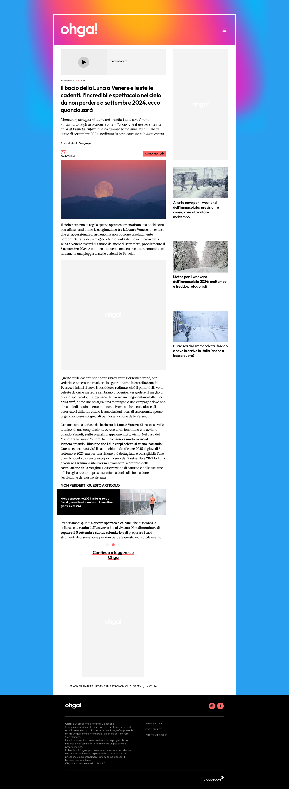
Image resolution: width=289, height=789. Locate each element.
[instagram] (212, 706)
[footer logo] (99, 706)
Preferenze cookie (156, 735)
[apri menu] (224, 30)
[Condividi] (154, 154)
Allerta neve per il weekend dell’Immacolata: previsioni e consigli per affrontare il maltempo (196, 209)
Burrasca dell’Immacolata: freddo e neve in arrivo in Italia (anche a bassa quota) (200, 351)
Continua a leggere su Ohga (113, 555)
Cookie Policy (153, 729)
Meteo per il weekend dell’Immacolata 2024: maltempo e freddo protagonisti (200, 281)
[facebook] (220, 706)
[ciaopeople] (214, 779)
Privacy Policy (153, 723)
